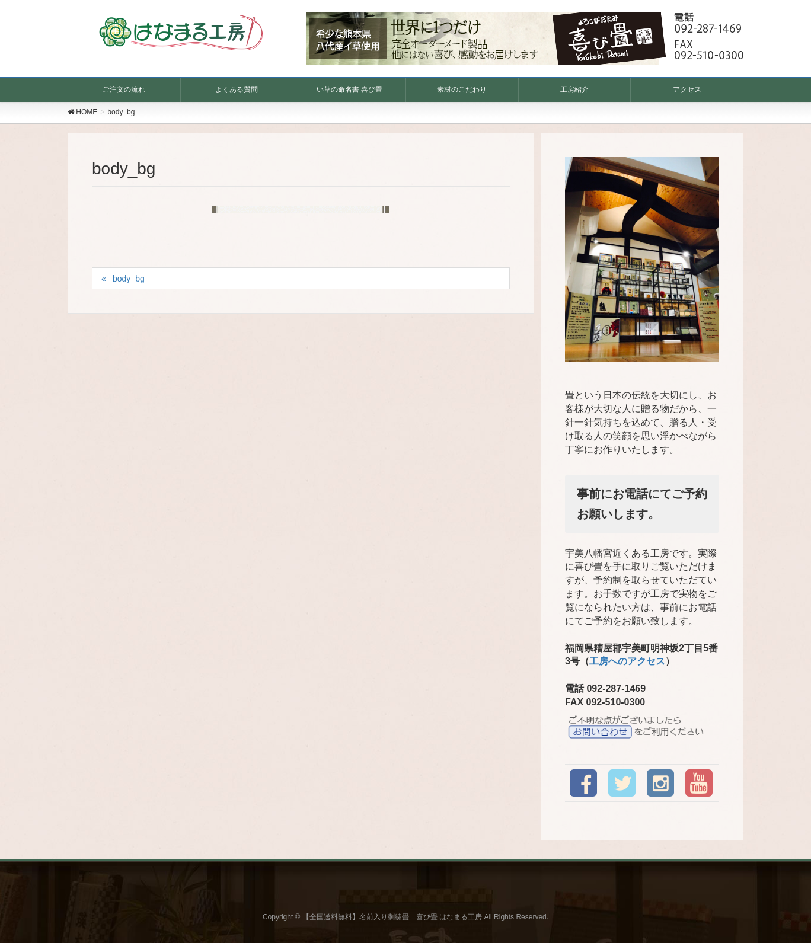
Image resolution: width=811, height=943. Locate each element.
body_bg (129, 278)
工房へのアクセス (627, 661)
